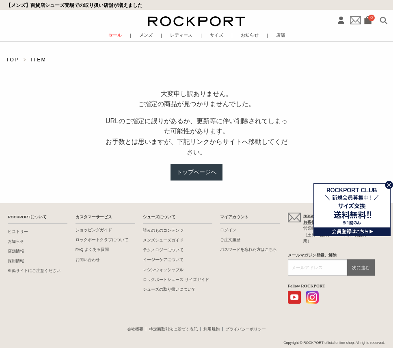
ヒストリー (18, 231)
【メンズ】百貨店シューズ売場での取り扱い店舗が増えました (74, 5)
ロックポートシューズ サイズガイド (176, 279)
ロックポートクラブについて (102, 239)
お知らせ (250, 35)
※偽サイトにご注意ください (34, 270)
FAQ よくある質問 (92, 249)
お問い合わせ (88, 259)
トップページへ (196, 172)
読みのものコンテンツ (163, 230)
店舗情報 (16, 251)
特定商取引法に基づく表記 (173, 329)
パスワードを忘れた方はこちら (248, 249)
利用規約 (211, 329)
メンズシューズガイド (163, 240)
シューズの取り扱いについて (169, 289)
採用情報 (16, 261)
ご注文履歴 (230, 239)
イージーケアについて (163, 259)
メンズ (146, 35)
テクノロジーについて (163, 250)
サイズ (216, 35)
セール (115, 35)
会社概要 (135, 329)
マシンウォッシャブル (163, 270)
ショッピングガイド (94, 230)
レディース (181, 35)
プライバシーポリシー (245, 329)
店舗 (280, 35)
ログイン (228, 230)
